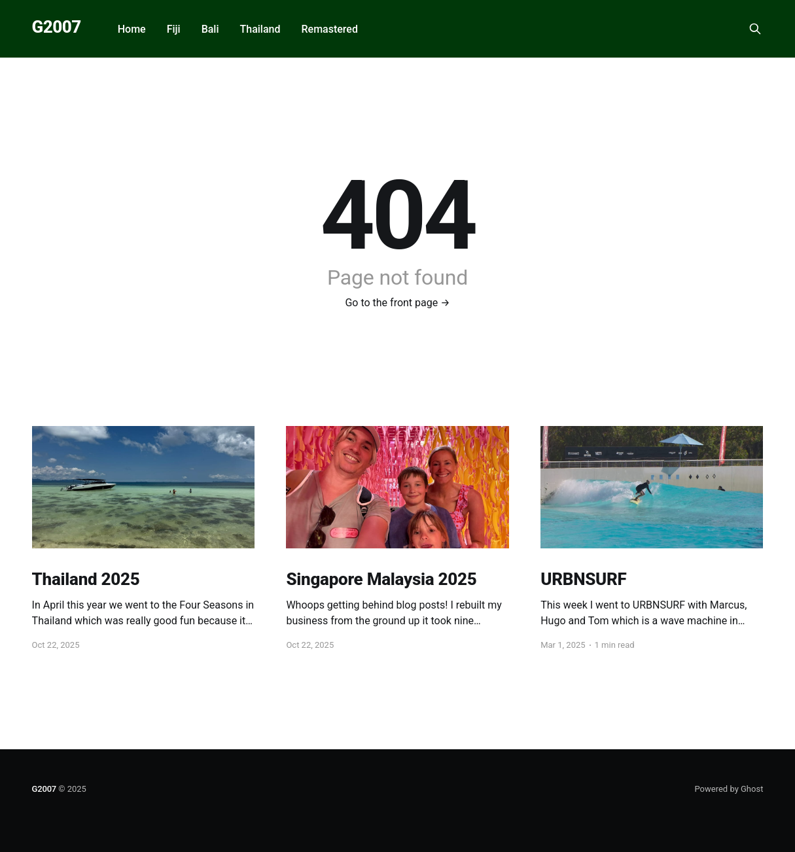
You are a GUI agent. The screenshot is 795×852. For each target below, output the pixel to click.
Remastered (329, 29)
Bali (210, 29)
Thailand (260, 29)
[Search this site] (755, 28)
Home (132, 29)
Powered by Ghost (728, 789)
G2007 (56, 27)
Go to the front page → (397, 302)
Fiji (174, 29)
